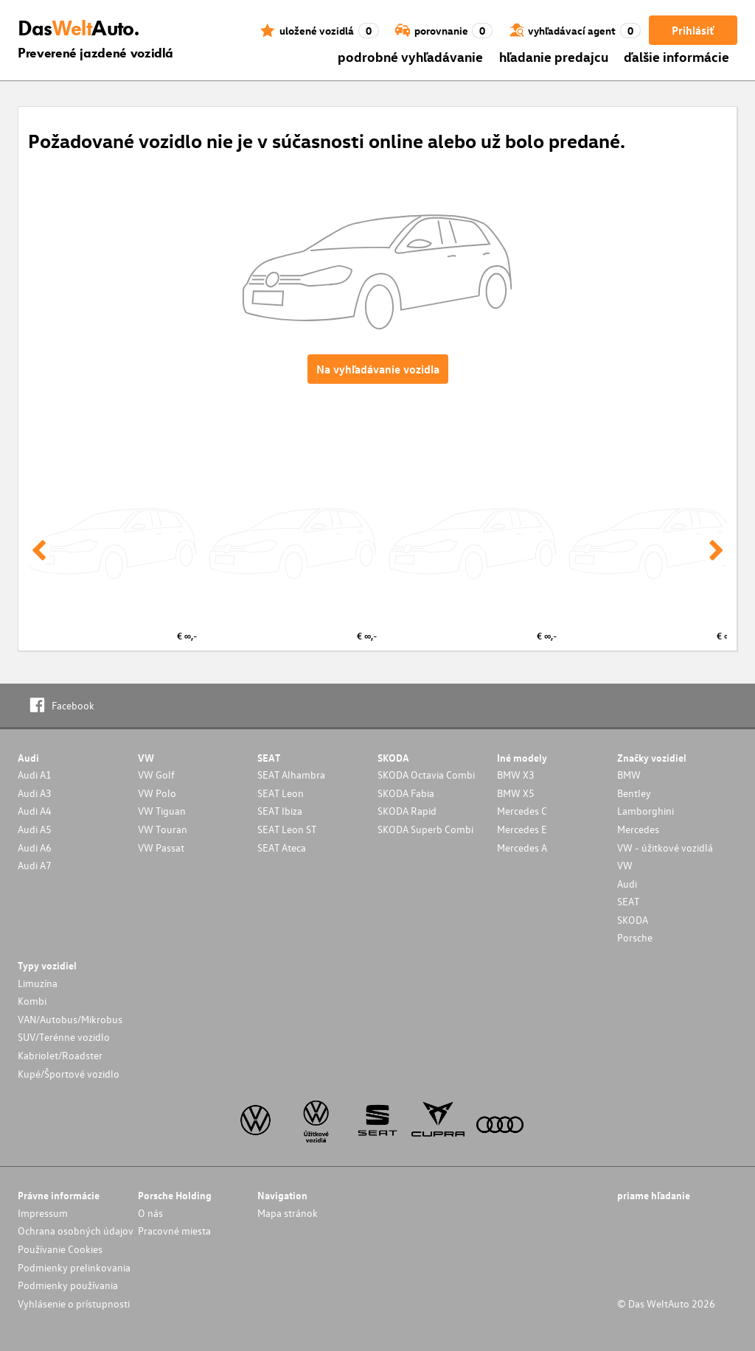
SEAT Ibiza (279, 811)
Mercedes (638, 829)
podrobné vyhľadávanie (410, 56)
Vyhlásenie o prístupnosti (74, 1303)
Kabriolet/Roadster (60, 1055)
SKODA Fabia (406, 793)
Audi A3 (35, 793)
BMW (629, 775)
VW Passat (161, 848)
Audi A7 (35, 865)
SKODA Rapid (407, 811)
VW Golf (156, 775)
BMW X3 (516, 775)
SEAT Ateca (281, 848)
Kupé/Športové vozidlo (68, 1074)
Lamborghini (645, 811)
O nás (150, 1213)
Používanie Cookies (60, 1249)
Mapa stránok (287, 1213)
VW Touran (162, 829)
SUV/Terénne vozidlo (64, 1037)
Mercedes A (522, 848)
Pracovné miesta (174, 1231)
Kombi (32, 1001)
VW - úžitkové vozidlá (665, 848)
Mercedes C (522, 811)
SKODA (632, 920)
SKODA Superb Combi (425, 829)
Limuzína (38, 983)
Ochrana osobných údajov (75, 1231)
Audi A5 (35, 829)
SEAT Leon (280, 793)
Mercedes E (522, 829)
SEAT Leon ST (286, 829)
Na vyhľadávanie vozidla (377, 369)
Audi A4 (35, 811)
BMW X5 (516, 793)
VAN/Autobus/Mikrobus (70, 1019)
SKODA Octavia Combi (426, 775)
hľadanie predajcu (553, 56)
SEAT (628, 901)
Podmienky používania (68, 1285)
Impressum (43, 1213)
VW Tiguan (162, 811)
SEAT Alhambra (291, 775)
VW (625, 865)
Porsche (635, 937)
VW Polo (157, 793)
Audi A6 (35, 848)
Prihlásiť (693, 30)
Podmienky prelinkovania (74, 1267)
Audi (627, 884)
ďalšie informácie (676, 56)
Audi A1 (35, 775)
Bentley (634, 793)
